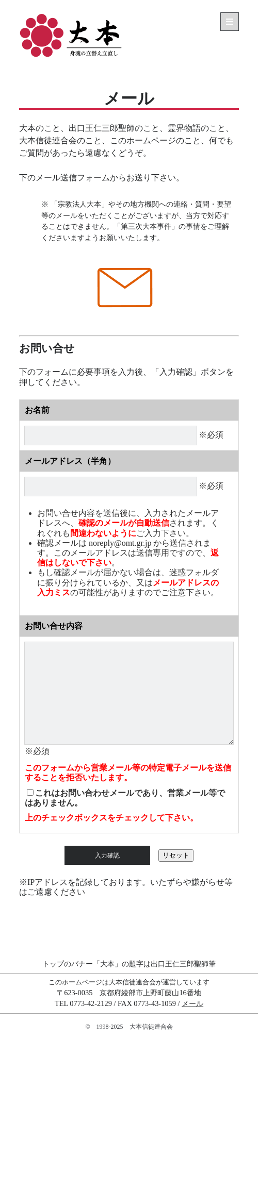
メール (192, 1003)
